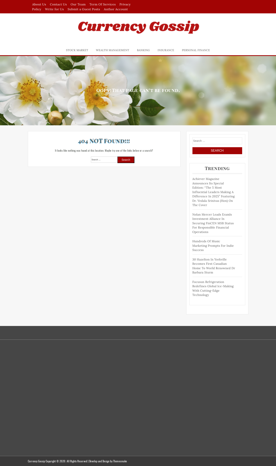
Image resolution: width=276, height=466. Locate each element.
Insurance (166, 50)
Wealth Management (112, 50)
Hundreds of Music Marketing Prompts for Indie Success (213, 245)
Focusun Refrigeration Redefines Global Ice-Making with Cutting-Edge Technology (213, 288)
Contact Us (58, 4)
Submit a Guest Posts (84, 9)
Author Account (116, 9)
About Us (39, 4)
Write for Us (54, 9)
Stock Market (77, 50)
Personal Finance (196, 50)
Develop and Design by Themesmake (108, 461)
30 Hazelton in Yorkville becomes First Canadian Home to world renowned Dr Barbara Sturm (213, 266)
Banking (143, 50)
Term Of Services (103, 4)
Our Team (78, 4)
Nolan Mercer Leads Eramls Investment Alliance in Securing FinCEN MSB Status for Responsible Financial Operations (213, 223)
